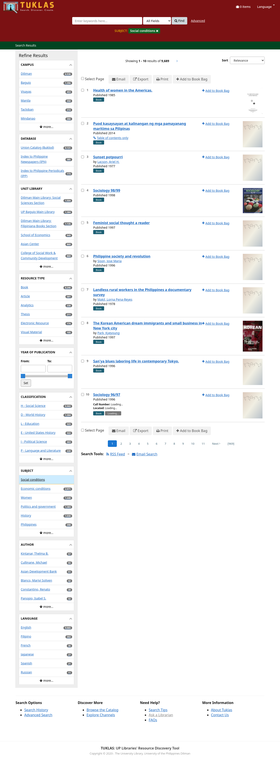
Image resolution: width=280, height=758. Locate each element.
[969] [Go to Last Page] (231, 444)
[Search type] (157, 20)
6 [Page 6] (156, 444)
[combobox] (107, 20)
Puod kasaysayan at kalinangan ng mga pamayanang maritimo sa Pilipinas (139, 126)
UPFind (14, 6)
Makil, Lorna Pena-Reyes (114, 299)
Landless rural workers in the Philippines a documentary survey (142, 292)
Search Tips (158, 709)
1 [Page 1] (112, 444)
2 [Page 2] (121, 444)
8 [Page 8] (174, 444)
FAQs (153, 720)
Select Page (94, 79)
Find (179, 21)
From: (25, 361)
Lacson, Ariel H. (108, 162)
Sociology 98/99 (106, 190)
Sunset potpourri (108, 157)
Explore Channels (101, 715)
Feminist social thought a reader (121, 222)
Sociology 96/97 (106, 394)
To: (49, 361)
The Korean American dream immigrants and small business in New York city (147, 326)
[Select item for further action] (82, 90)
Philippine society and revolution (121, 256)
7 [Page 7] (165, 444)
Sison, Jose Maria (109, 261)
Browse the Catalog (103, 709)
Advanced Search (38, 715)
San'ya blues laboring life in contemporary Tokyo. (136, 361)
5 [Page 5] (148, 444)
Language (266, 7)
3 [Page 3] (130, 444)
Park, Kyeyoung (108, 333)
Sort (225, 60)
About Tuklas (221, 709)
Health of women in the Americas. (122, 90)
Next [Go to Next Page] (216, 444)
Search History (36, 709)
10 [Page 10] (192, 444)
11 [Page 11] (203, 444)
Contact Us (220, 715)
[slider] (23, 376)
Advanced (198, 21)
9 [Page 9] (183, 444)
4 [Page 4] (139, 444)
